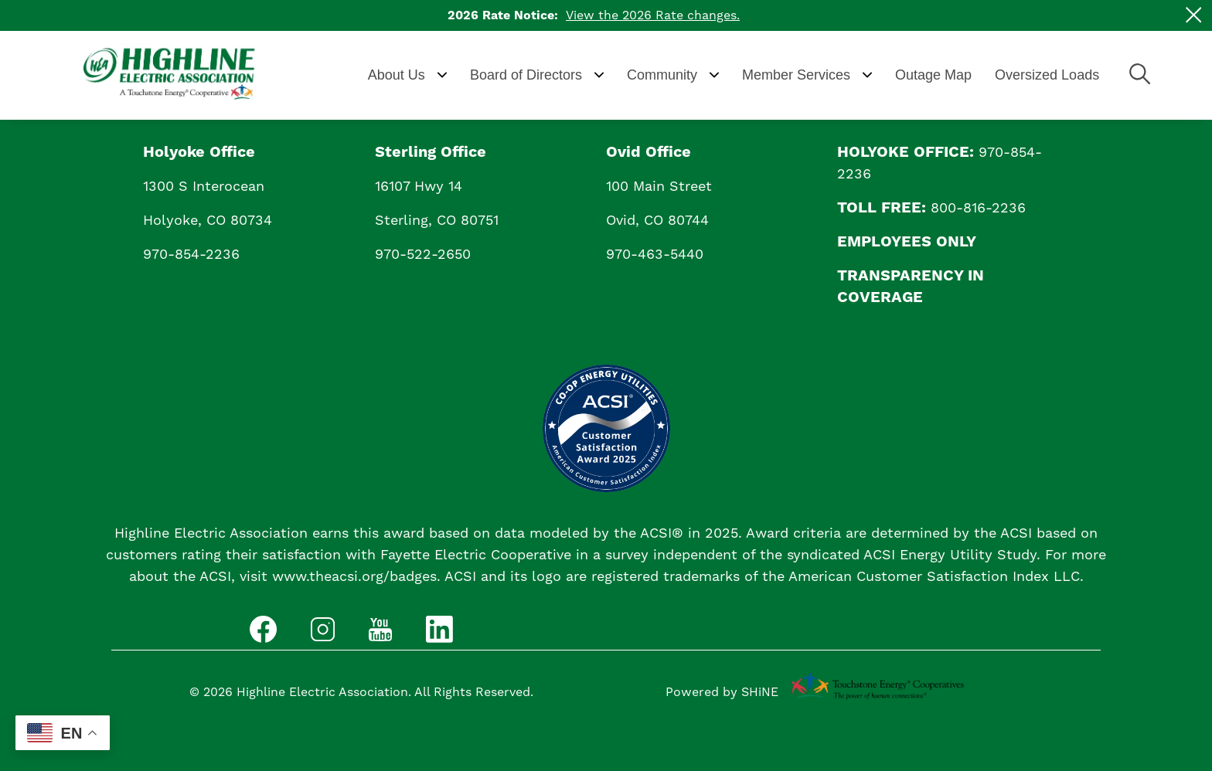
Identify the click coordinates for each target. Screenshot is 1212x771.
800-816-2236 (978, 208)
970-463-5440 (654, 254)
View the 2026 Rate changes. (653, 15)
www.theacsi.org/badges (354, 577)
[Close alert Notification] (1194, 15)
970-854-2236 (191, 254)
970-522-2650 (423, 254)
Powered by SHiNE (722, 692)
